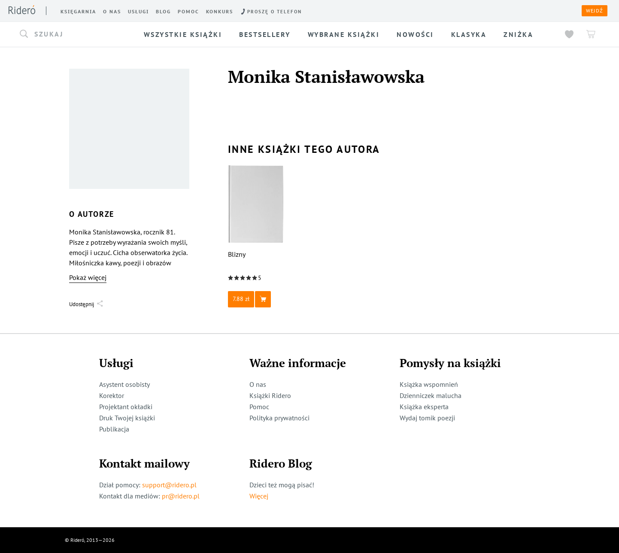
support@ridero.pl (169, 484)
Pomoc (259, 406)
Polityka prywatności (279, 417)
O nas (257, 384)
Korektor (111, 395)
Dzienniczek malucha (430, 395)
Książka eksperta (424, 406)
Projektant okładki (125, 406)
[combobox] (75, 34)
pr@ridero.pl (181, 496)
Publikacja (114, 429)
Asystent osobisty (124, 384)
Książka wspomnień (429, 384)
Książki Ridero (270, 395)
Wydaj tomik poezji (427, 417)
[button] (75, 34)
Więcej (258, 496)
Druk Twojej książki (127, 417)
